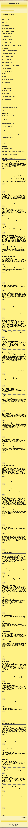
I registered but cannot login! (7, 20)
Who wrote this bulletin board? (7, 148)
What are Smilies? (5, 76)
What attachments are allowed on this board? (10, 142)
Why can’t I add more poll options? (8, 56)
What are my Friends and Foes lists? (8, 115)
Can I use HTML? (4, 74)
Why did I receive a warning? (7, 62)
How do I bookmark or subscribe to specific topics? (11, 134)
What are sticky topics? (6, 82)
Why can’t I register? (5, 19)
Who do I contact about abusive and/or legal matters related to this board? (13, 152)
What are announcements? (6, 81)
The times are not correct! (6, 36)
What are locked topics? (6, 84)
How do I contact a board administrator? (9, 154)
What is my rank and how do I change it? (9, 43)
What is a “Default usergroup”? (7, 99)
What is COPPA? (4, 17)
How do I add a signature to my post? (8, 53)
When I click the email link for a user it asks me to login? (12, 45)
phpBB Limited (7, 779)
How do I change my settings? (7, 33)
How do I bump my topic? (6, 68)
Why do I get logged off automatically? (9, 26)
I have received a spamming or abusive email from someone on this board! (14, 110)
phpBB (7, 297)
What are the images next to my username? (9, 40)
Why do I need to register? (6, 16)
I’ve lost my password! (6, 25)
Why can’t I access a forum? (7, 59)
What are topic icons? (6, 85)
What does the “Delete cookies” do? (8, 28)
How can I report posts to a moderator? (9, 64)
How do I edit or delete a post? (7, 51)
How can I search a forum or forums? (8, 121)
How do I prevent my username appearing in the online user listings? (14, 34)
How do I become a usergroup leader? (8, 96)
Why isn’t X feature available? (7, 150)
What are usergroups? (6, 93)
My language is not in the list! (7, 39)
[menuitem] (7, 6)
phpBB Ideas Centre (22, 787)
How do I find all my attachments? (8, 143)
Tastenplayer (17, 824)
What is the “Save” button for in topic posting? (10, 65)
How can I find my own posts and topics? (9, 127)
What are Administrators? (6, 90)
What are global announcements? (8, 79)
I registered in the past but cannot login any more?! (11, 23)
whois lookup (4, 798)
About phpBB (4, 781)
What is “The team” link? (6, 101)
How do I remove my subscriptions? (8, 137)
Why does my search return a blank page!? (9, 124)
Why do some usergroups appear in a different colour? (11, 98)
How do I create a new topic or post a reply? (10, 50)
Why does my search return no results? (9, 123)
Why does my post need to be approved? (9, 67)
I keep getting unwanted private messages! (9, 107)
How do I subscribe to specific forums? (9, 135)
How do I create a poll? (6, 54)
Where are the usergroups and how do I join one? (10, 95)
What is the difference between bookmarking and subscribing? (13, 132)
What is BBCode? (5, 73)
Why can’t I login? (5, 22)
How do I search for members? (7, 126)
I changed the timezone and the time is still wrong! (11, 37)
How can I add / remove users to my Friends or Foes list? (12, 116)
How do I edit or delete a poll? (7, 57)
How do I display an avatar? (7, 42)
